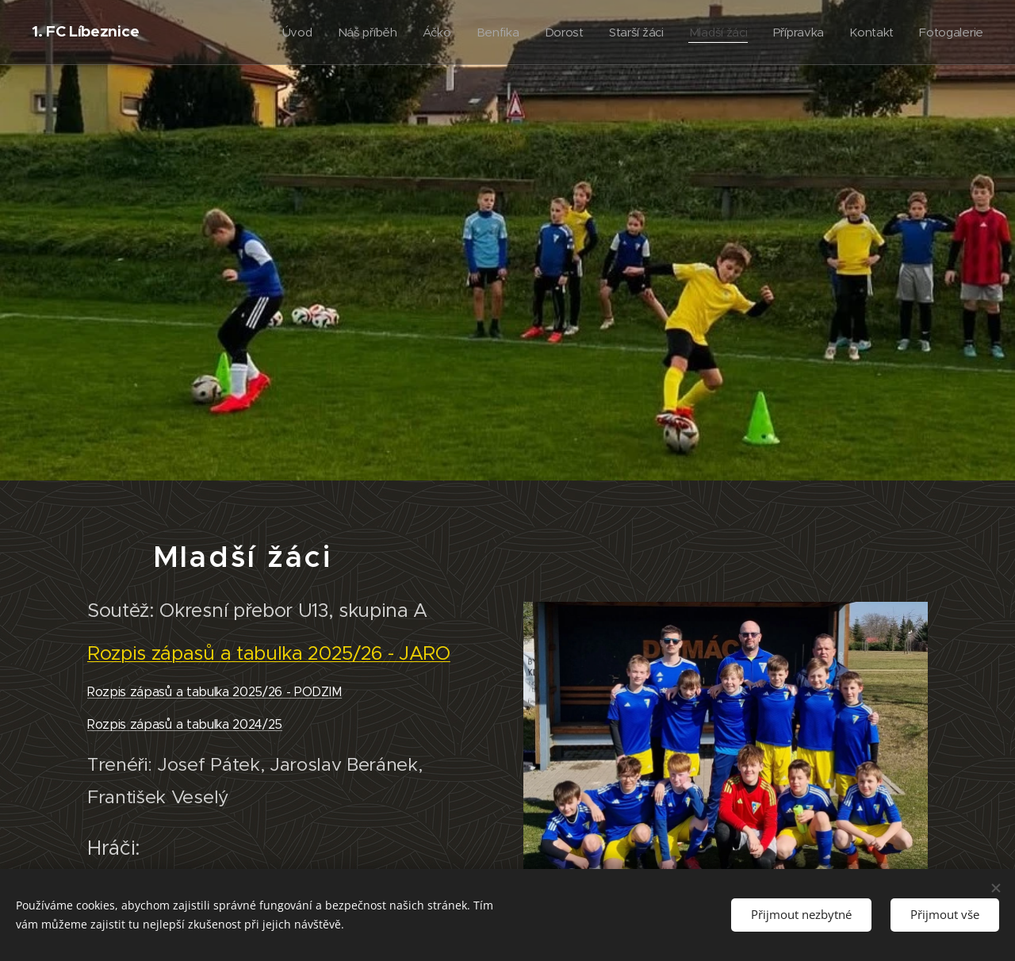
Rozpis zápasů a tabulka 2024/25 (184, 724)
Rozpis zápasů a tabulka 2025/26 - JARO (268, 653)
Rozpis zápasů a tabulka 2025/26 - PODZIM (214, 691)
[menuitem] (284, 32)
